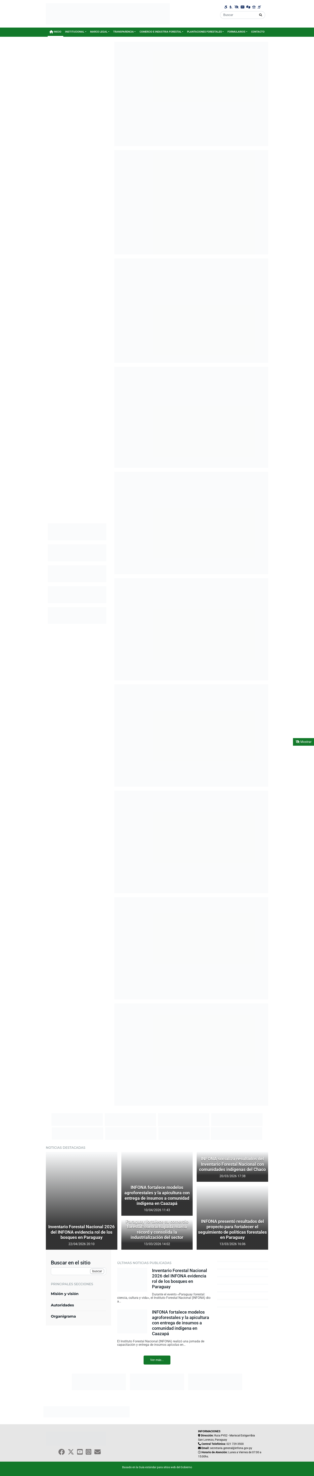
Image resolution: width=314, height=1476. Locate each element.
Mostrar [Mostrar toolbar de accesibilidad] (303, 742)
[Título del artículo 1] (81, 1248)
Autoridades (62, 1305)
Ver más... (157, 1360)
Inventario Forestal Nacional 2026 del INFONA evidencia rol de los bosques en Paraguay (179, 1278)
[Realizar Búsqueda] (260, 15)
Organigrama (63, 1316)
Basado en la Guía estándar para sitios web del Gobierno (157, 1467)
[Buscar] (238, 15)
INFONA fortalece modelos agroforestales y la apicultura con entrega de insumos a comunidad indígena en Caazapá (180, 1322)
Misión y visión (64, 1294)
